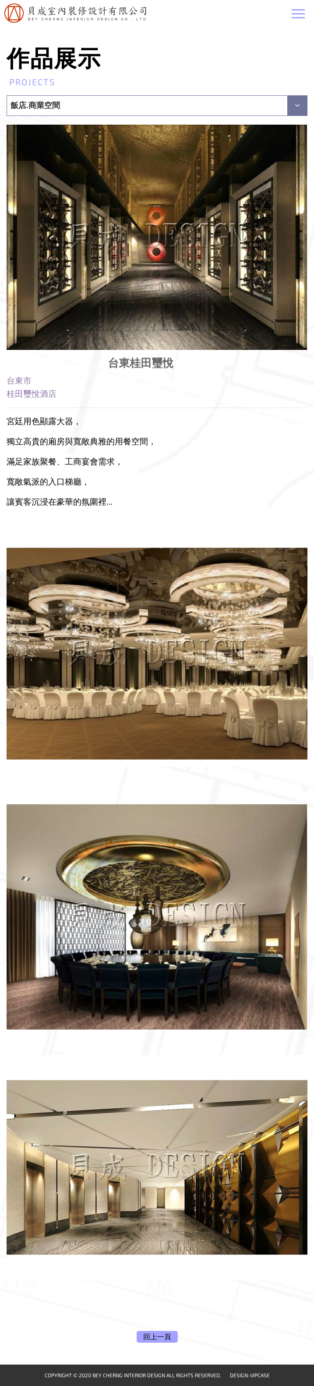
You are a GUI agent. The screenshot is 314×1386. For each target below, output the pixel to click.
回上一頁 (157, 1337)
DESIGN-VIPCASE (250, 1375)
